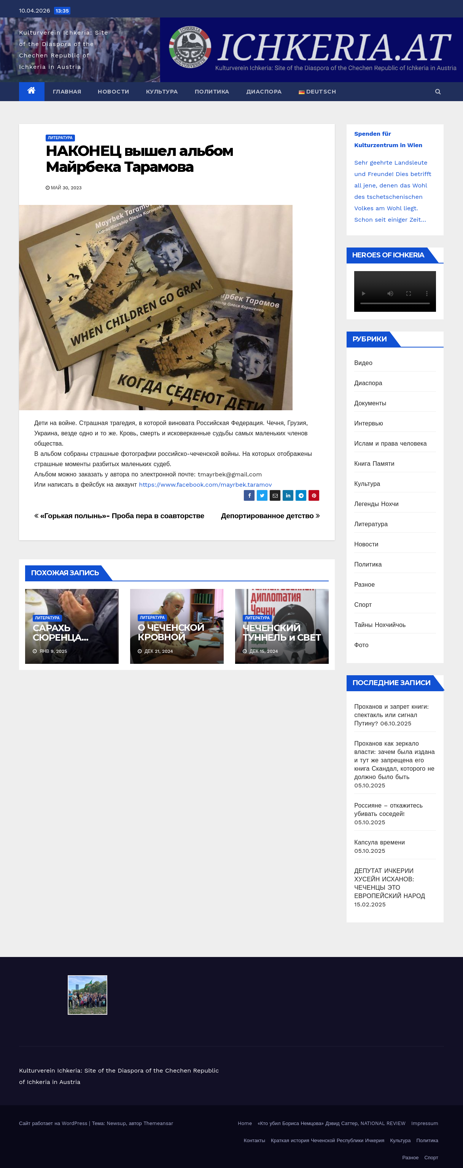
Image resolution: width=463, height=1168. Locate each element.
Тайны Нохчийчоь (380, 624)
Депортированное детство (270, 515)
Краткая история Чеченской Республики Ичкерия (327, 1140)
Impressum (424, 1123)
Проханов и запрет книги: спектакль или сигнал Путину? (391, 715)
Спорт (363, 604)
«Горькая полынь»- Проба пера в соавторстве (119, 515)
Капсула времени (379, 842)
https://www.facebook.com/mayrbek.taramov (205, 484)
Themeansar (158, 1123)
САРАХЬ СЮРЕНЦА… (60, 632)
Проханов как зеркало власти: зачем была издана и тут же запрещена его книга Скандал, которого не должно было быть (394, 760)
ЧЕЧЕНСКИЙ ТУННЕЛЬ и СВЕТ (282, 632)
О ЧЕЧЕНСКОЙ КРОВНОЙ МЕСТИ (171, 637)
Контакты (254, 1140)
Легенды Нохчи (376, 504)
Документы (370, 403)
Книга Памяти (374, 463)
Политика (212, 91)
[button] (438, 91)
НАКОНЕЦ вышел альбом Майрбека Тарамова (139, 159)
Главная (67, 91)
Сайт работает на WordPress (54, 1123)
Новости (113, 91)
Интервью (368, 423)
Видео (363, 363)
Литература (60, 138)
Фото (361, 645)
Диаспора (264, 91)
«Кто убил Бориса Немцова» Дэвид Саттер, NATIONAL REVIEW (332, 1123)
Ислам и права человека (390, 443)
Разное (364, 584)
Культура (162, 91)
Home (245, 1123)
